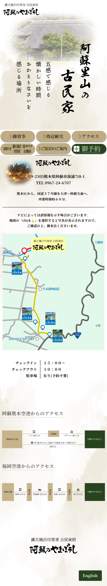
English (90, 575)
